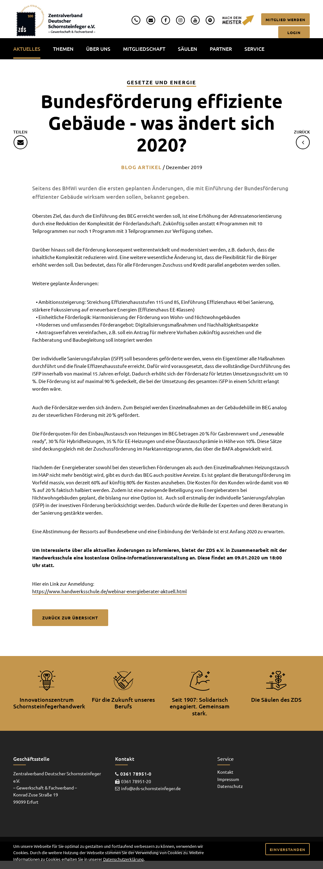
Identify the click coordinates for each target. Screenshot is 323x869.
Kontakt (225, 772)
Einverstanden (287, 849)
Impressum (228, 779)
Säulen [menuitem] (187, 48)
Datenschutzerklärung (123, 859)
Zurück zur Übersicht (70, 617)
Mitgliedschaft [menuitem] (144, 48)
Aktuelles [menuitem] (26, 48)
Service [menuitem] (254, 48)
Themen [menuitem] (63, 48)
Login (294, 32)
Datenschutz (230, 786)
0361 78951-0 (135, 774)
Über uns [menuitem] (98, 48)
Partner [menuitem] (221, 48)
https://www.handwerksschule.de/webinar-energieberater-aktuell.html (109, 591)
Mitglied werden (285, 19)
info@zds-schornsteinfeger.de (151, 788)
